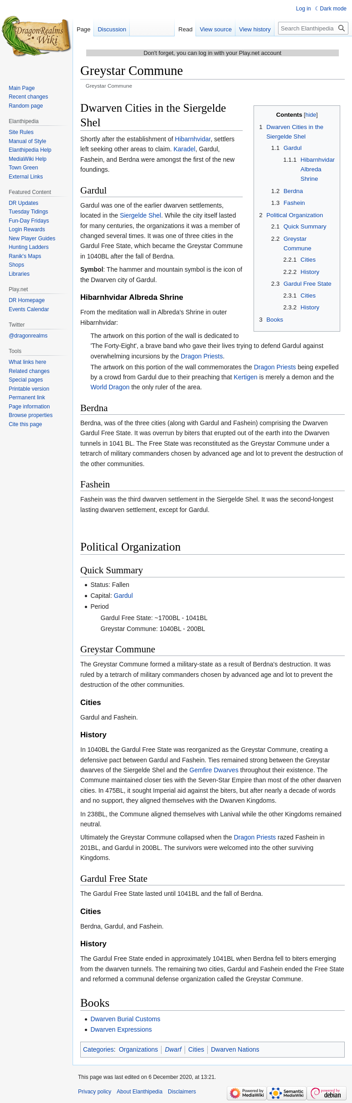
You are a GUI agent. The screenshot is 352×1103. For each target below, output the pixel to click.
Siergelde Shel (140, 215)
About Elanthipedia (139, 1091)
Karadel (184, 149)
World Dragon (109, 387)
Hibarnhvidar (193, 139)
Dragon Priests (202, 356)
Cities (196, 1049)
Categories (98, 1049)
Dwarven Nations (235, 1049)
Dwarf (173, 1049)
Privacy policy (94, 1091)
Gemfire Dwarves (214, 770)
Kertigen (245, 377)
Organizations (138, 1049)
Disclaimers (182, 1091)
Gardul (123, 595)
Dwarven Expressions (121, 1029)
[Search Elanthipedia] (313, 28)
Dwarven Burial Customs (125, 1019)
